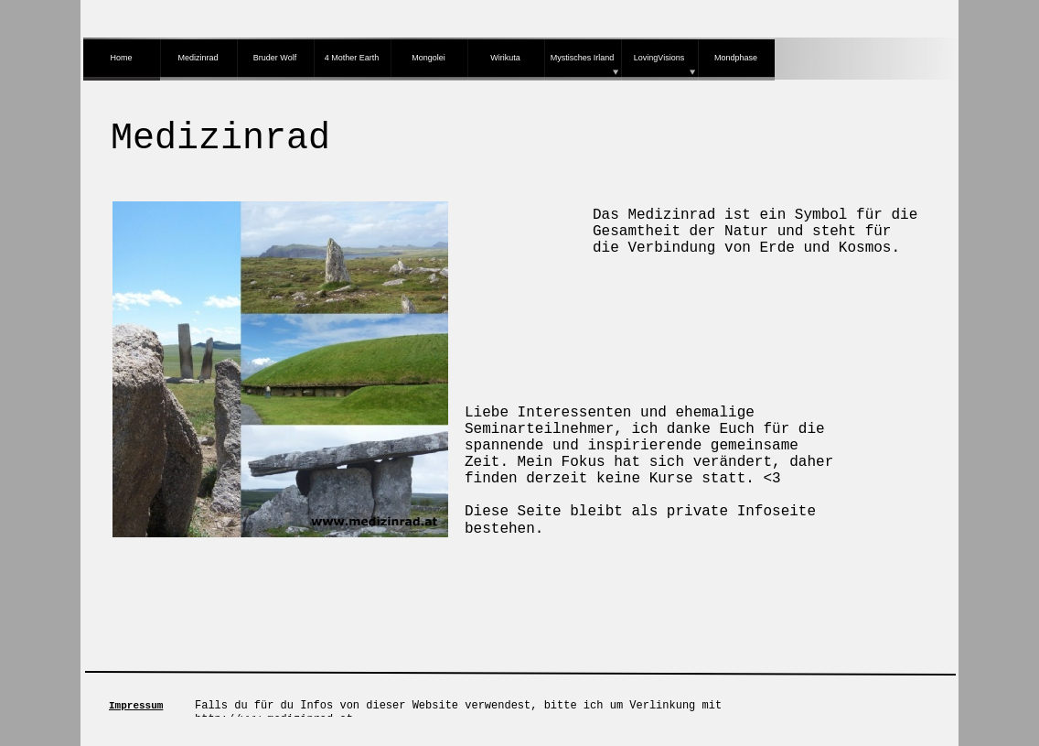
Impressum (136, 705)
